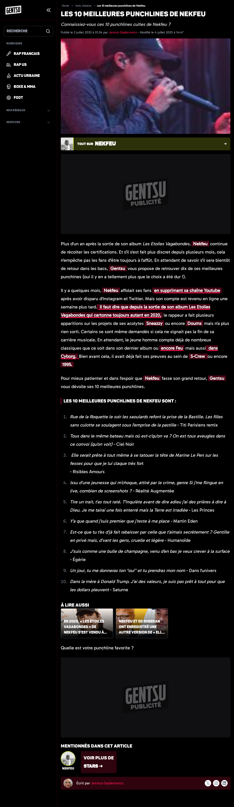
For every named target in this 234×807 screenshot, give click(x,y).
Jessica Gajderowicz (123, 32)
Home (65, 5)
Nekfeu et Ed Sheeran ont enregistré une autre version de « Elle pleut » (141, 627)
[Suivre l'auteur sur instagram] (216, 783)
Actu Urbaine (83, 5)
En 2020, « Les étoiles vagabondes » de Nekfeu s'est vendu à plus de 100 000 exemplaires (84, 627)
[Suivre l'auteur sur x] (208, 783)
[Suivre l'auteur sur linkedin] (224, 783)
